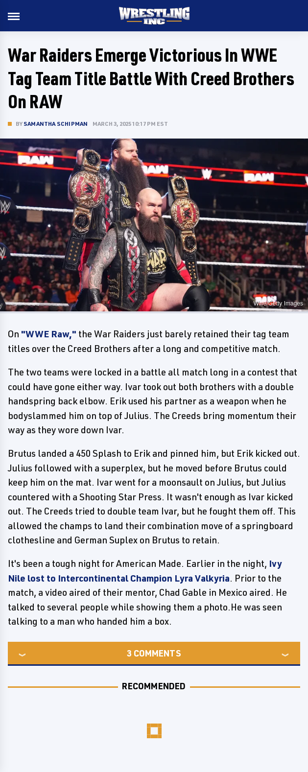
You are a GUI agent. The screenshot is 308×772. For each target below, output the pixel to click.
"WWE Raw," (48, 334)
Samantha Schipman (56, 123)
